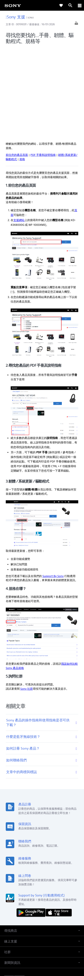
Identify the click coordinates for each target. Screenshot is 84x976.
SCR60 (31, 17)
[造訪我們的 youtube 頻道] (46, 920)
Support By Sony (53, 485)
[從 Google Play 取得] (32, 821)
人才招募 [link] (55, 910)
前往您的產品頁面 (17, 64)
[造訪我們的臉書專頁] (37, 920)
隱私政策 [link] (42, 951)
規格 (22, 68)
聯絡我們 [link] (69, 910)
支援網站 (19, 129)
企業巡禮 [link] (40, 910)
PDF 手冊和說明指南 (43, 64)
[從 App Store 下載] (59, 821)
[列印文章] (76, 24)
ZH (18, 888)
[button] (42, 839)
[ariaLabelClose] (79, 5)
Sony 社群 (26, 597)
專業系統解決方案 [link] (20, 910)
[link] (12, 5)
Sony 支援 (15, 16)
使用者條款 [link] (42, 945)
